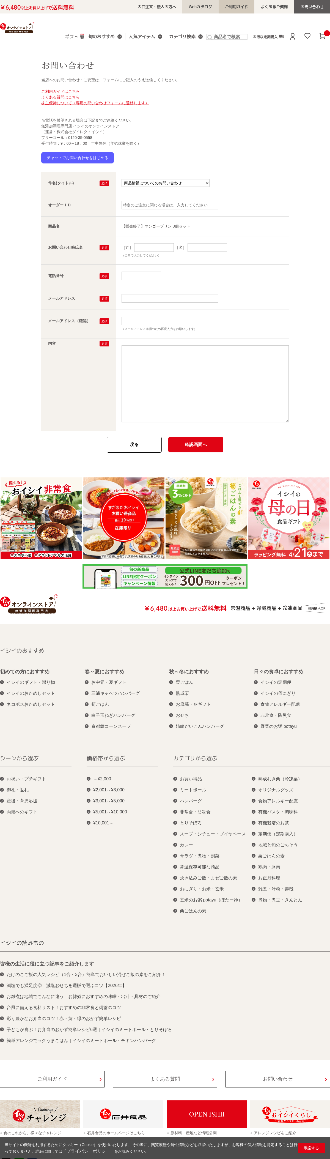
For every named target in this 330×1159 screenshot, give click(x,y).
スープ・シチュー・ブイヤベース (213, 834)
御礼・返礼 (18, 790)
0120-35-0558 (80, 137)
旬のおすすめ (103, 37)
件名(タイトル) (61, 183)
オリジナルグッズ (275, 790)
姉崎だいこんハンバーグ (200, 726)
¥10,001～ (103, 823)
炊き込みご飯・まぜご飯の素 (208, 878)
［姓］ (127, 247)
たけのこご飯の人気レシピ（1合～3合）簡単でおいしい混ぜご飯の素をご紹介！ (86, 974)
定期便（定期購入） (278, 834)
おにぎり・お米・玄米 (202, 889)
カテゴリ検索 (179, 37)
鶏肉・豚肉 (269, 867)
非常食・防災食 (275, 715)
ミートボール (193, 790)
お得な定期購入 (263, 36)
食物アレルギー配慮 (280, 704)
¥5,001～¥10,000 (110, 812)
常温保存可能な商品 (199, 867)
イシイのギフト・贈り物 (31, 682)
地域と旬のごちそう (278, 845)
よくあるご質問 (279, 6)
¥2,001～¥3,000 (109, 790)
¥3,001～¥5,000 (109, 801)
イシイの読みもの (22, 943)
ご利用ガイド (245, 6)
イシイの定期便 (275, 682)
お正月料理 (269, 878)
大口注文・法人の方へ (172, 6)
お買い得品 (191, 779)
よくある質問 (165, 1079)
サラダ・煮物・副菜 (199, 856)
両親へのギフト (22, 812)
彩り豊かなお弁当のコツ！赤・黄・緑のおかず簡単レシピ (64, 1018)
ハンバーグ (191, 801)
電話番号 (56, 276)
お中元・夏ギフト (109, 682)
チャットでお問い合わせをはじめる (77, 157)
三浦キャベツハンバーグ (115, 693)
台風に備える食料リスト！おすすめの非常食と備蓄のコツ (64, 1007)
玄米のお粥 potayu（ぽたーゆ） (211, 900)
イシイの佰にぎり (278, 693)
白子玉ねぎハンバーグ (113, 715)
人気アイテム (141, 37)
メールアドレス (61, 298)
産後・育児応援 (22, 801)
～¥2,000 (102, 779)
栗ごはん (184, 682)
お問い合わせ (313, 6)
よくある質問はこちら (60, 97)
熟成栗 (182, 693)
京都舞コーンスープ (111, 726)
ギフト (76, 36)
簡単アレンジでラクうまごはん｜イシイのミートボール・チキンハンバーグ (81, 1040)
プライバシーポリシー (85, 1151)
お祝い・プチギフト (26, 779)
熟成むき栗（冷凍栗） (280, 779)
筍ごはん (100, 704)
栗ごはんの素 (193, 911)
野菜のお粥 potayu (278, 726)
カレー (186, 845)
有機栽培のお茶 (273, 823)
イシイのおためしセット (31, 693)
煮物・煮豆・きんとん (280, 900)
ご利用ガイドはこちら (60, 91)
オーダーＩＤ (59, 205)
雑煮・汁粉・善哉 (275, 889)
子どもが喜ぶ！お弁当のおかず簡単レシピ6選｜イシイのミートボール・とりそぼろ (89, 1029)
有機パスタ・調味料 (278, 812)
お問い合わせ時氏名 (65, 247)
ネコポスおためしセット (31, 704)
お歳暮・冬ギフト (193, 704)
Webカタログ (212, 6)
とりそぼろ (191, 823)
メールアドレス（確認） (69, 321)
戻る (134, 444)
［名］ (180, 247)
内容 (52, 343)
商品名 (54, 226)
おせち (182, 715)
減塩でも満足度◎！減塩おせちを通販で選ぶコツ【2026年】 (67, 985)
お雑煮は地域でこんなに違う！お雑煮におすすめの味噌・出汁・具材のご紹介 (84, 996)
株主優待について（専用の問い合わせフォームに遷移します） (95, 103)
